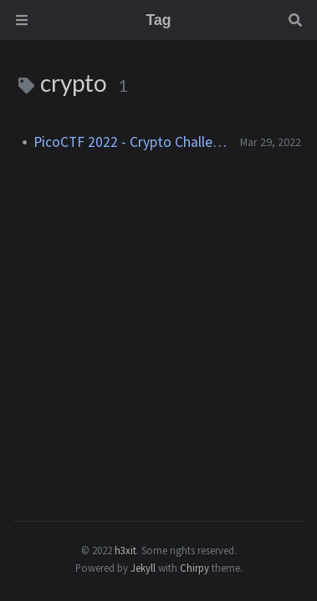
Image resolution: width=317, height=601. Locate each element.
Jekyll (143, 567)
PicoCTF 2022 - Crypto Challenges (130, 142)
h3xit (125, 550)
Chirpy (194, 567)
